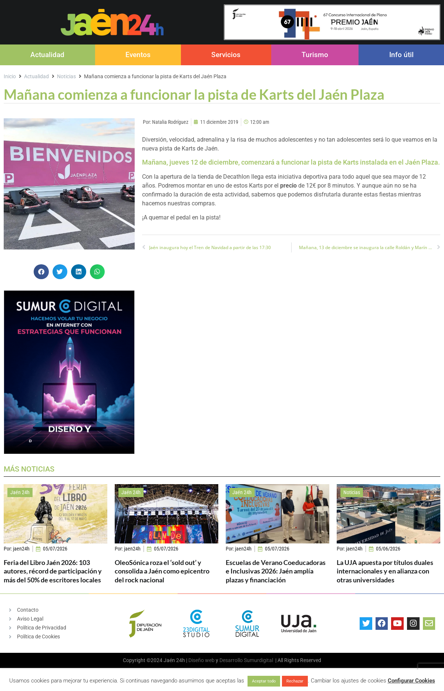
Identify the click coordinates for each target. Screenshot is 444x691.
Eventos (138, 54)
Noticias (66, 76)
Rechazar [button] (294, 681)
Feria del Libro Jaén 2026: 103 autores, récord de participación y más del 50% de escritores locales (53, 571)
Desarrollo (231, 660)
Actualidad (47, 54)
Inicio (10, 76)
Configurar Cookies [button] (411, 680)
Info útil (401, 54)
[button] (41, 272)
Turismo (315, 54)
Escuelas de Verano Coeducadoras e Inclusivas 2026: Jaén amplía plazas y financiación (276, 571)
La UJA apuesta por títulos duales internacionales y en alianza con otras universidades (385, 571)
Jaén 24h (20, 492)
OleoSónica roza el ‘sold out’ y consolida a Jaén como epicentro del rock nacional (162, 571)
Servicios (225, 54)
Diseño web (201, 660)
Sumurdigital (258, 660)
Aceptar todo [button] (264, 681)
